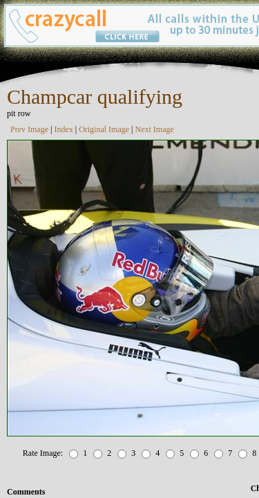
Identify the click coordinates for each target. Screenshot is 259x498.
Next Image (154, 129)
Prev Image (29, 129)
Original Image (104, 129)
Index (63, 129)
